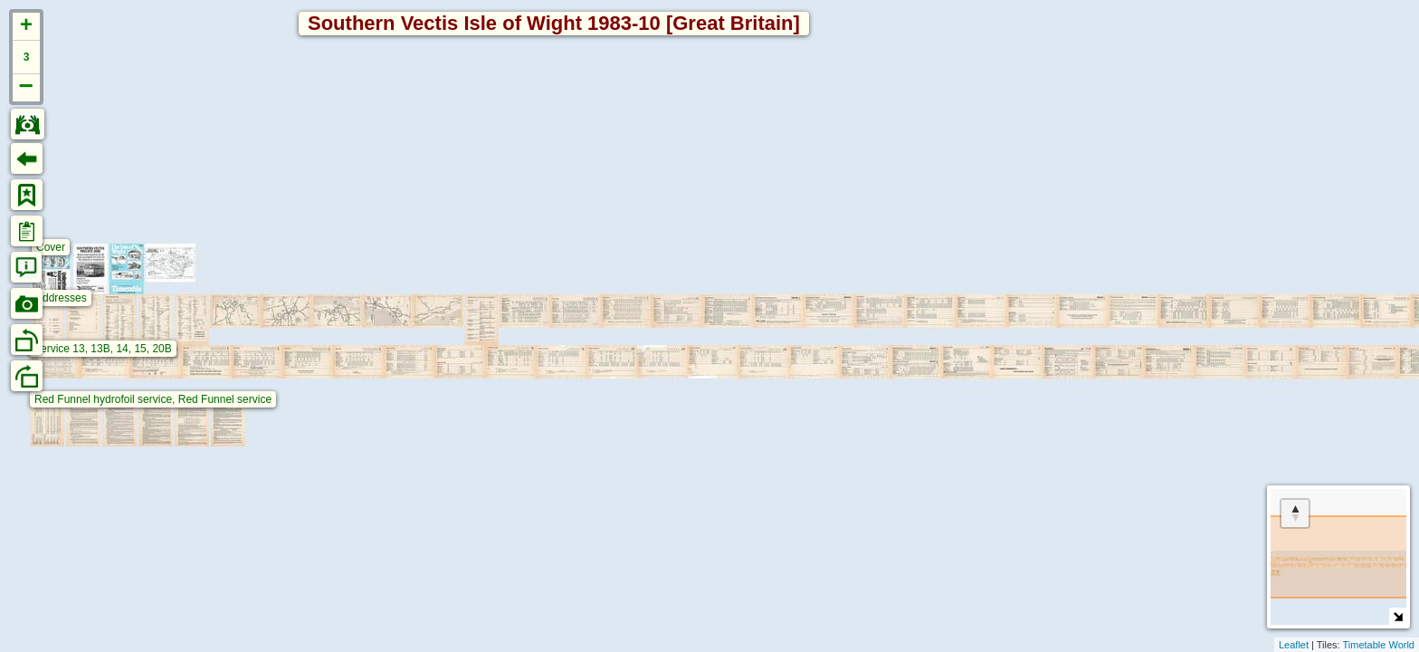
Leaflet (1294, 644)
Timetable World (1378, 644)
